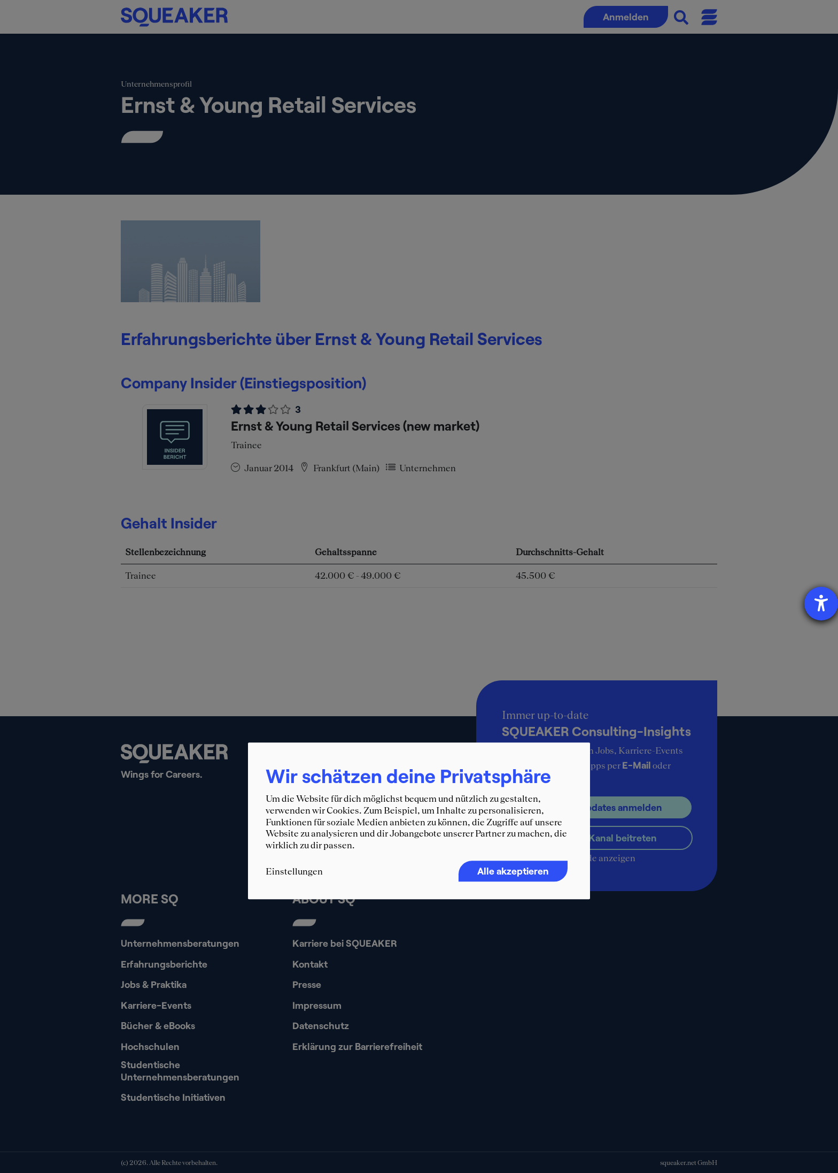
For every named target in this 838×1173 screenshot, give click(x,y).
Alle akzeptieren (513, 871)
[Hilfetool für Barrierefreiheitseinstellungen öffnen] (821, 603)
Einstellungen (294, 872)
